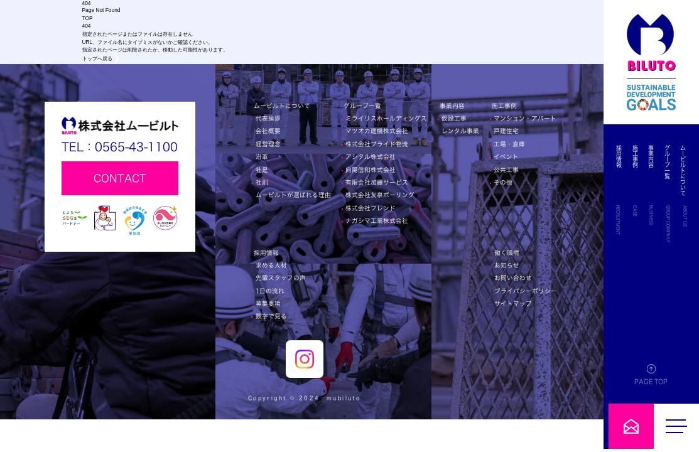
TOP (87, 18)
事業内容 (654, 156)
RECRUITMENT (623, 220)
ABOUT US (685, 216)
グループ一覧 (668, 162)
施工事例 (639, 156)
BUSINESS (654, 215)
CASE (639, 211)
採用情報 (624, 156)
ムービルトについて (683, 170)
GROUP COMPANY (669, 223)
